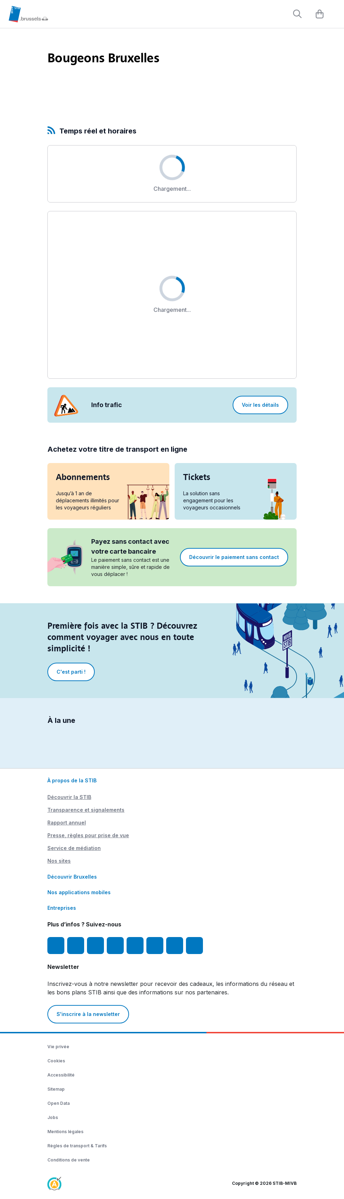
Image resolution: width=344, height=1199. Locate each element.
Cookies (56, 1060)
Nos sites (59, 861)
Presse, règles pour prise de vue (88, 835)
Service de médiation (74, 848)
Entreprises (61, 908)
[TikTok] (135, 945)
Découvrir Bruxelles (72, 877)
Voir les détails (260, 405)
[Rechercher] (297, 14)
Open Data (58, 1103)
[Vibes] (154, 945)
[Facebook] (55, 945)
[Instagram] (75, 945)
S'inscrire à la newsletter (88, 1014)
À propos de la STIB (72, 780)
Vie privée (58, 1046)
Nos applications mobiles (79, 892)
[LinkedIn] (115, 945)
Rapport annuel (66, 823)
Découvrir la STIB (69, 797)
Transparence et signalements (85, 810)
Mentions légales (65, 1131)
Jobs (52, 1117)
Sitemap (56, 1089)
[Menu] (335, 14)
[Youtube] (95, 945)
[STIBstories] (174, 945)
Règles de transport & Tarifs (77, 1145)
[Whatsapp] (194, 945)
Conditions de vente (68, 1160)
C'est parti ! (71, 672)
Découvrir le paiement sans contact (234, 557)
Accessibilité (61, 1075)
